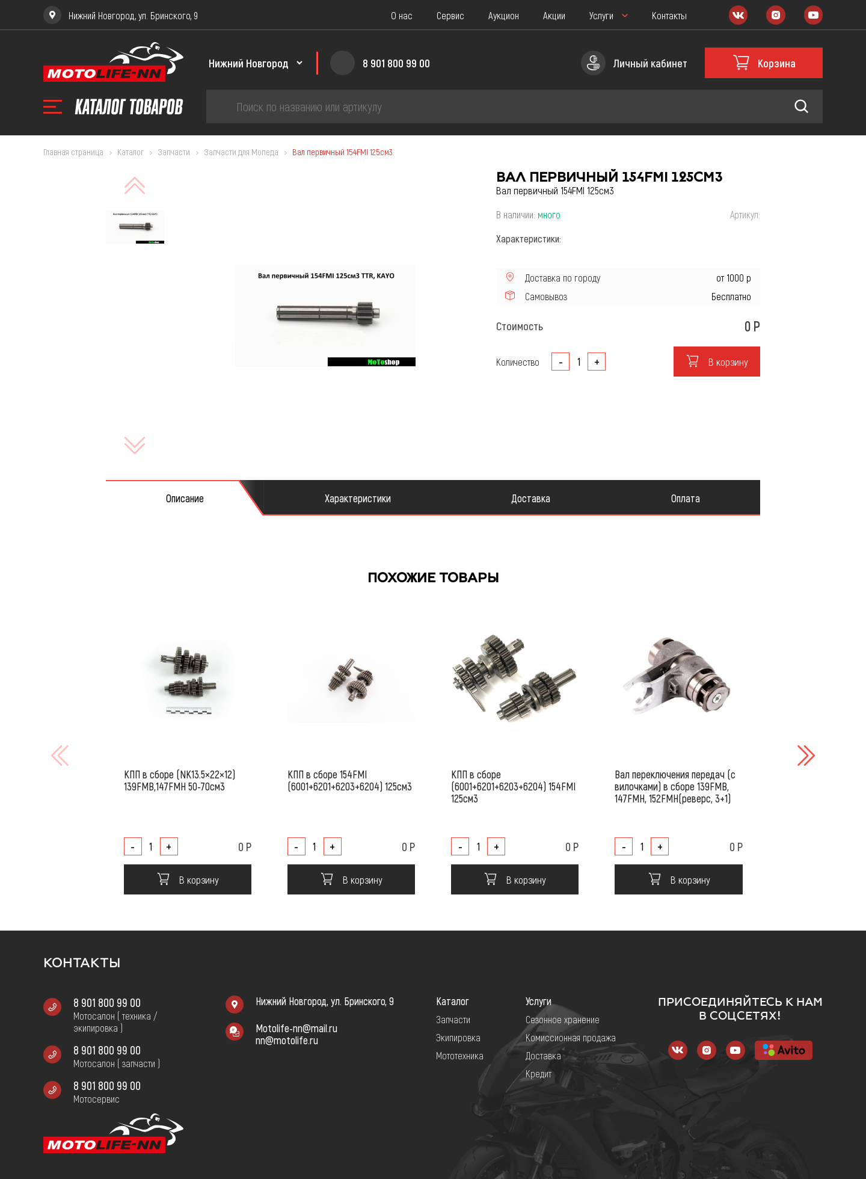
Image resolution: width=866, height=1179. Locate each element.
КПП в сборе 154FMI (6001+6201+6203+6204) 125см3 (349, 780)
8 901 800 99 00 (107, 1002)
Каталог (452, 1001)
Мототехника (460, 1055)
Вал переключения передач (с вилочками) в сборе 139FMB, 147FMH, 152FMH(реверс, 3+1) (675, 786)
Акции (554, 15)
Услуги (601, 15)
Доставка (543, 1055)
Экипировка (458, 1037)
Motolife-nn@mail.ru (296, 1028)
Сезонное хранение (563, 1019)
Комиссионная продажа (571, 1037)
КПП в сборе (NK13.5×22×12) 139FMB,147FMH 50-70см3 (179, 780)
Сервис (450, 15)
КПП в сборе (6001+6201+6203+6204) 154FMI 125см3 (513, 786)
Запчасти (453, 1019)
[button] (805, 755)
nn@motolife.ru (287, 1040)
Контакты (669, 15)
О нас (402, 15)
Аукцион (503, 15)
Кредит (538, 1073)
